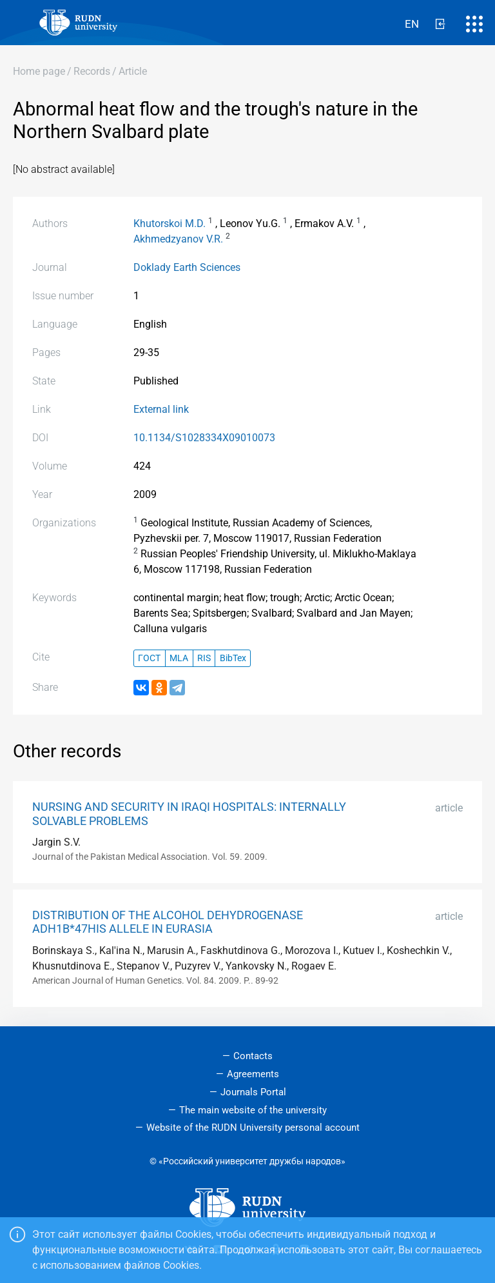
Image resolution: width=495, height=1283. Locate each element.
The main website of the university (253, 1110)
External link (161, 409)
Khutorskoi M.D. (169, 223)
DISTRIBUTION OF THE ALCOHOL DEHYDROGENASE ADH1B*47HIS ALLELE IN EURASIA (167, 922)
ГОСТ (149, 658)
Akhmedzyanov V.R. (178, 239)
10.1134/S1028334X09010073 (204, 438)
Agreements (253, 1074)
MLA (179, 658)
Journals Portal (253, 1092)
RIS (204, 658)
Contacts (253, 1056)
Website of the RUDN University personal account (253, 1127)
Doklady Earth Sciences (186, 267)
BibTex (233, 658)
